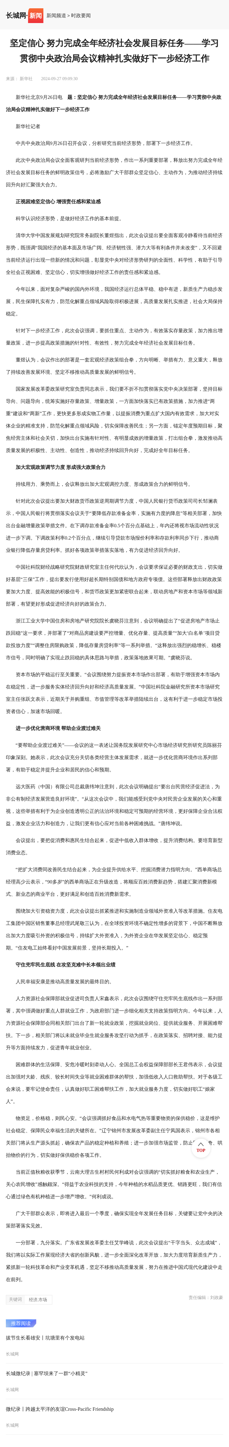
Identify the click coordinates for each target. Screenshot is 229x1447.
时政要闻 (81, 15)
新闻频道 (56, 15)
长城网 (16, 15)
